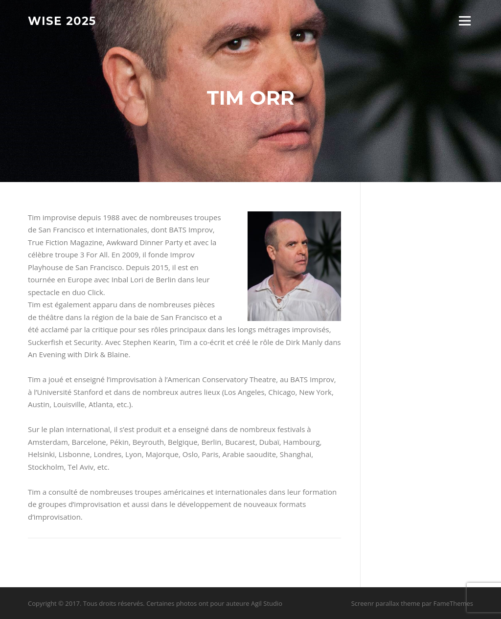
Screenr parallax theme (385, 603)
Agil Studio (266, 603)
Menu (464, 20)
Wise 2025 (62, 20)
